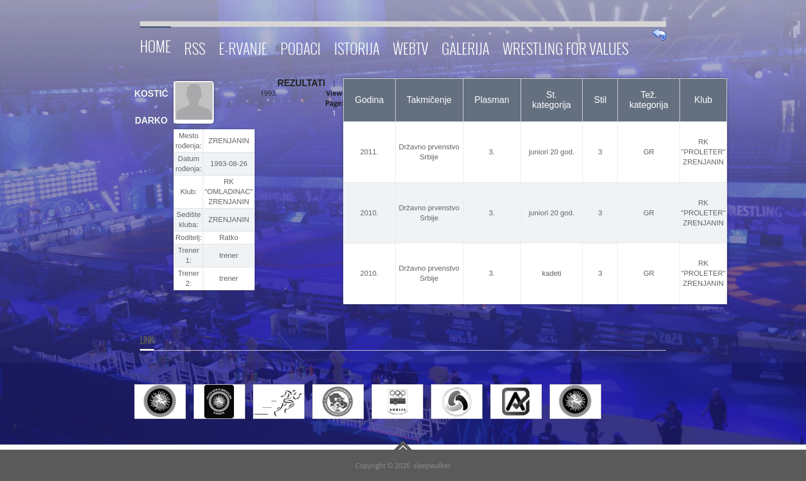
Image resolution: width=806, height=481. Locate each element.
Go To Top (403, 445)
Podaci (300, 46)
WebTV (410, 46)
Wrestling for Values (566, 46)
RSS (194, 46)
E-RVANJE (243, 46)
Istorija (356, 46)
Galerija (465, 46)
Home (155, 44)
